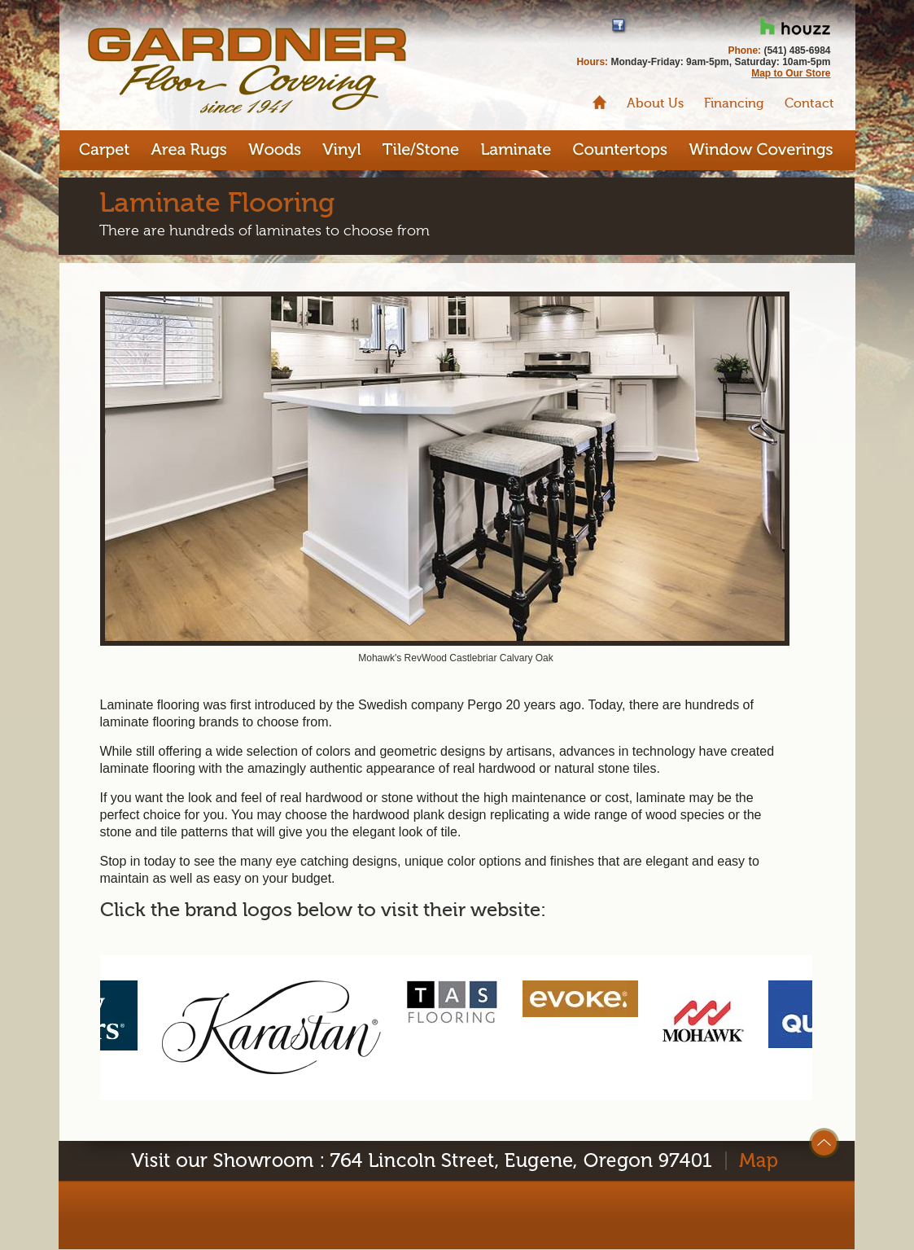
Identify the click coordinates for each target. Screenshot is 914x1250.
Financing (734, 103)
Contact (809, 103)
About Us (655, 103)
